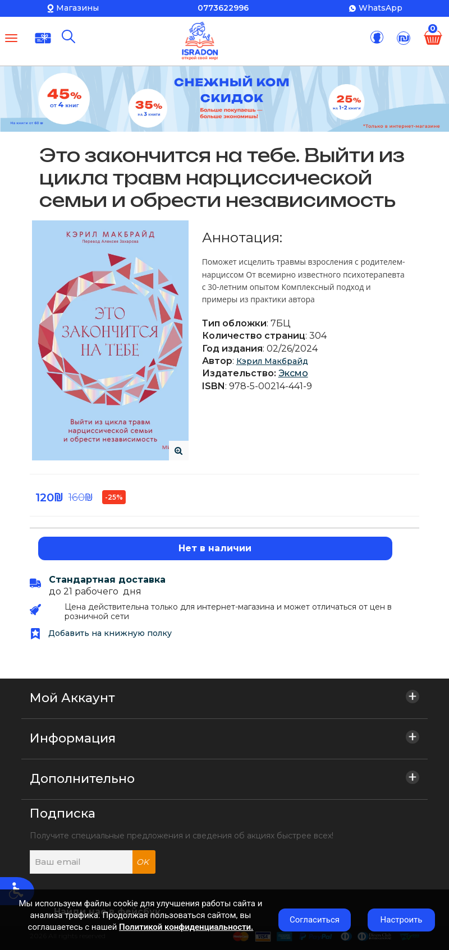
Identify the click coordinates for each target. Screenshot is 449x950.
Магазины (77, 8)
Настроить (402, 920)
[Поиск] (68, 36)
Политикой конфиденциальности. (186, 927)
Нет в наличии (214, 548)
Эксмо (293, 373)
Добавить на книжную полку (101, 633)
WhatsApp (380, 8)
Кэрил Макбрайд (272, 361)
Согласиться (315, 920)
